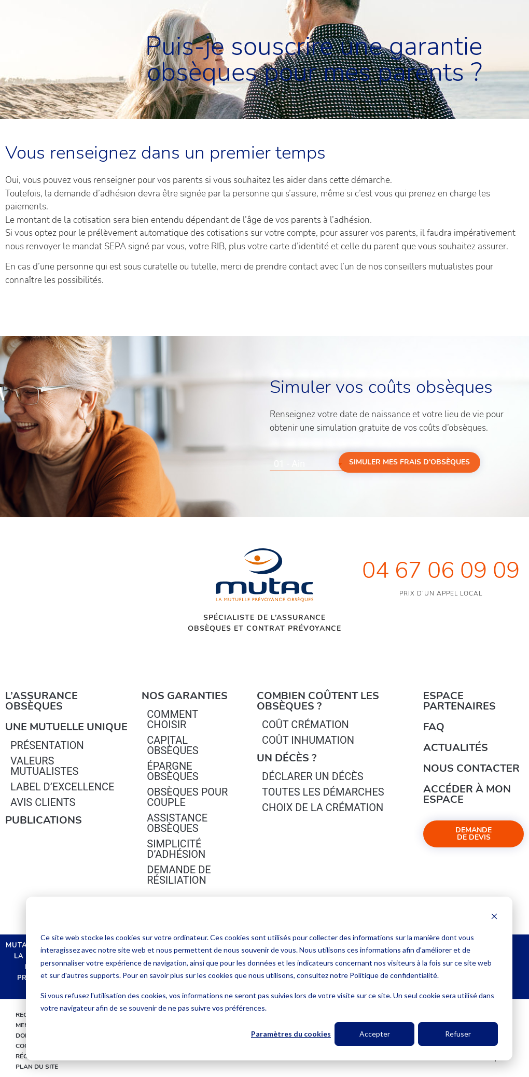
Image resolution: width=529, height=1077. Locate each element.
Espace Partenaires (459, 701)
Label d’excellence (62, 787)
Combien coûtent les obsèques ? (318, 701)
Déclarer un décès (312, 776)
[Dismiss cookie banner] (494, 917)
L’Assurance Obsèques (41, 701)
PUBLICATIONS (43, 820)
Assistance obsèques (177, 823)
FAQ (433, 727)
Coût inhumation (308, 740)
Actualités (455, 748)
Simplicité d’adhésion (176, 849)
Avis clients (42, 802)
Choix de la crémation (322, 807)
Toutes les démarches (323, 792)
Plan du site (37, 1066)
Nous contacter (471, 768)
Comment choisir (172, 719)
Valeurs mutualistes (44, 766)
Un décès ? (286, 758)
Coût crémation (305, 724)
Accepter (374, 1033)
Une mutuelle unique (66, 727)
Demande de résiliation (179, 874)
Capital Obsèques (172, 745)
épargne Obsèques (172, 771)
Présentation (47, 745)
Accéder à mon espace (467, 794)
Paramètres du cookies (291, 1033)
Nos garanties (185, 696)
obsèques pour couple (187, 797)
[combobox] (308, 464)
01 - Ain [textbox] (289, 463)
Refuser (458, 1033)
